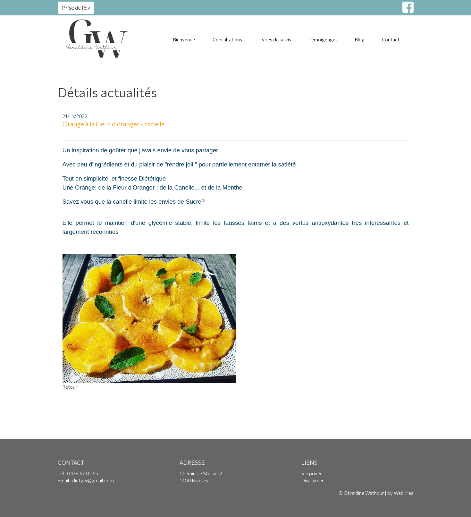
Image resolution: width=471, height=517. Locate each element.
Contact (391, 39)
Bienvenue (184, 39)
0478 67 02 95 (82, 473)
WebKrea (404, 493)
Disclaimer (312, 480)
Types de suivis (275, 39)
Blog (360, 39)
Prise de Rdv (76, 7)
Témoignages (323, 39)
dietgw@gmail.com (93, 480)
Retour (70, 387)
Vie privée (312, 473)
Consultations (227, 39)
